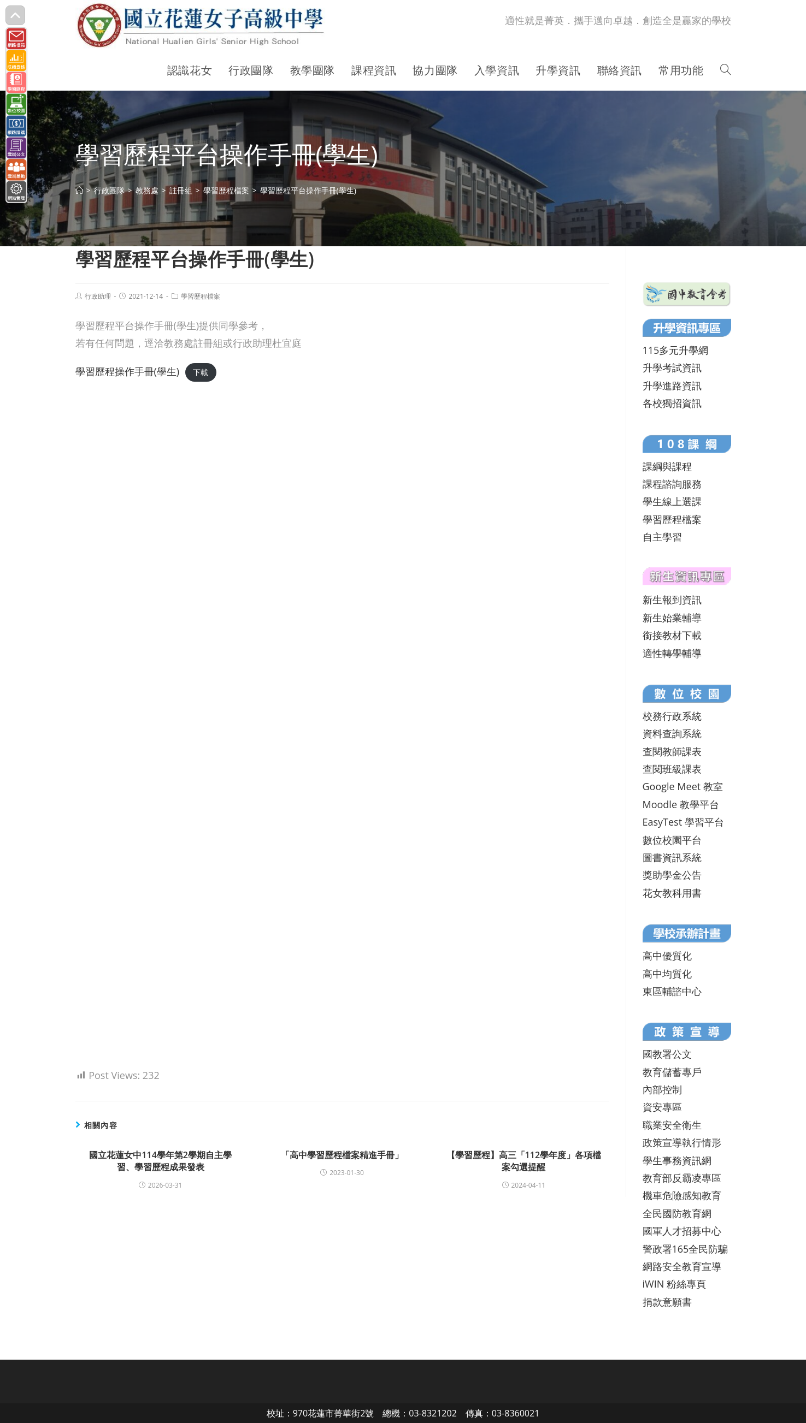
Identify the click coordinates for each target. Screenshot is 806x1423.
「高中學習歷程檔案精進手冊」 (342, 1155)
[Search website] (725, 70)
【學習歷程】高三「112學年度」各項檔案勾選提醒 (523, 1161)
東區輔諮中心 (672, 991)
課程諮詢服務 (672, 483)
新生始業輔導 (672, 617)
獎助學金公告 (672, 874)
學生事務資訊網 (677, 1160)
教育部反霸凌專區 (682, 1177)
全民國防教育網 (677, 1213)
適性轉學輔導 (672, 653)
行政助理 (98, 296)
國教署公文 (667, 1053)
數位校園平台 (672, 839)
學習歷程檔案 (200, 296)
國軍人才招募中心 (682, 1230)
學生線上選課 (672, 501)
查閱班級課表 (672, 768)
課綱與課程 (667, 466)
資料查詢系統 (672, 733)
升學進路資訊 (672, 385)
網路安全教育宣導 (682, 1266)
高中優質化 (667, 955)
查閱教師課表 (672, 751)
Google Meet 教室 (683, 786)
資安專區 (662, 1106)
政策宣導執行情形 (682, 1142)
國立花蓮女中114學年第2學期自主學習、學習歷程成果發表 (160, 1161)
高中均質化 (667, 973)
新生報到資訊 (672, 599)
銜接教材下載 (672, 635)
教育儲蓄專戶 (672, 1071)
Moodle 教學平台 (681, 804)
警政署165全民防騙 (685, 1248)
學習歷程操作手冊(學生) (127, 371)
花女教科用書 (672, 892)
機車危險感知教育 (682, 1195)
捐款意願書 (667, 1301)
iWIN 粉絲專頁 (674, 1283)
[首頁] (79, 190)
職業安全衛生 (672, 1124)
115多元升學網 (676, 350)
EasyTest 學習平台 (683, 821)
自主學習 (662, 536)
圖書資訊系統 (672, 857)
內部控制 (662, 1089)
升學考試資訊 (672, 367)
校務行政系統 (672, 715)
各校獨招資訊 (672, 403)
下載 (200, 372)
